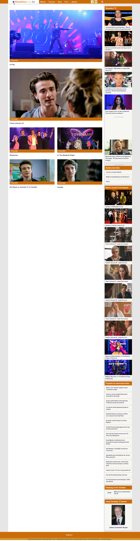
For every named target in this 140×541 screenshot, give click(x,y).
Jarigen (74, 2)
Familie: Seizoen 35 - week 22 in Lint (116, 337)
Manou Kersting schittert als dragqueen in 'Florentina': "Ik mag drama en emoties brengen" (118, 158)
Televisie (51, 2)
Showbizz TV (111, 8)
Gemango (108, 539)
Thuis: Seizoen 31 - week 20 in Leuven (116, 281)
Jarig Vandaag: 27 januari (116, 501)
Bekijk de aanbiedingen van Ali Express (117, 177)
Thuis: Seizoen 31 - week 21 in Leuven (116, 244)
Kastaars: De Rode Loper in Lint (114, 225)
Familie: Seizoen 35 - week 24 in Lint (116, 262)
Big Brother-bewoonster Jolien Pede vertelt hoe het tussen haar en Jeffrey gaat (117, 463)
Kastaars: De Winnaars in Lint (114, 206)
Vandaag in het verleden (116, 487)
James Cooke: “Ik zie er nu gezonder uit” (118, 470)
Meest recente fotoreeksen (117, 188)
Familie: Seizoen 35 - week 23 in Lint (116, 300)
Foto (66, 2)
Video (60, 2)
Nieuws (43, 2)
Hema (108, 181)
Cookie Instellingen (94, 539)
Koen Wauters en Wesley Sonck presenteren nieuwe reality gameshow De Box (117, 442)
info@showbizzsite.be (80, 539)
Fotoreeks (14, 60)
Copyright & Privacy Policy (64, 539)
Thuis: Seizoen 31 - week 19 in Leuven (116, 319)
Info (54, 539)
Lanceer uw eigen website (113, 172)
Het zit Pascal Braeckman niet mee (116, 475)
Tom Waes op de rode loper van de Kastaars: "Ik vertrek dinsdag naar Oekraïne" (115, 90)
